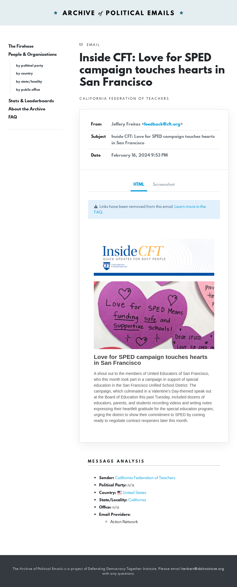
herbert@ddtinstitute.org (202, 569)
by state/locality (29, 81)
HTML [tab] (138, 184)
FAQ (12, 117)
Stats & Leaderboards (31, 101)
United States (134, 492)
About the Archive (26, 109)
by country (24, 73)
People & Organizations (32, 54)
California (137, 499)
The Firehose (20, 46)
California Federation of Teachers (145, 477)
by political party (29, 65)
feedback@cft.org (162, 124)
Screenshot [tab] (164, 184)
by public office (28, 89)
